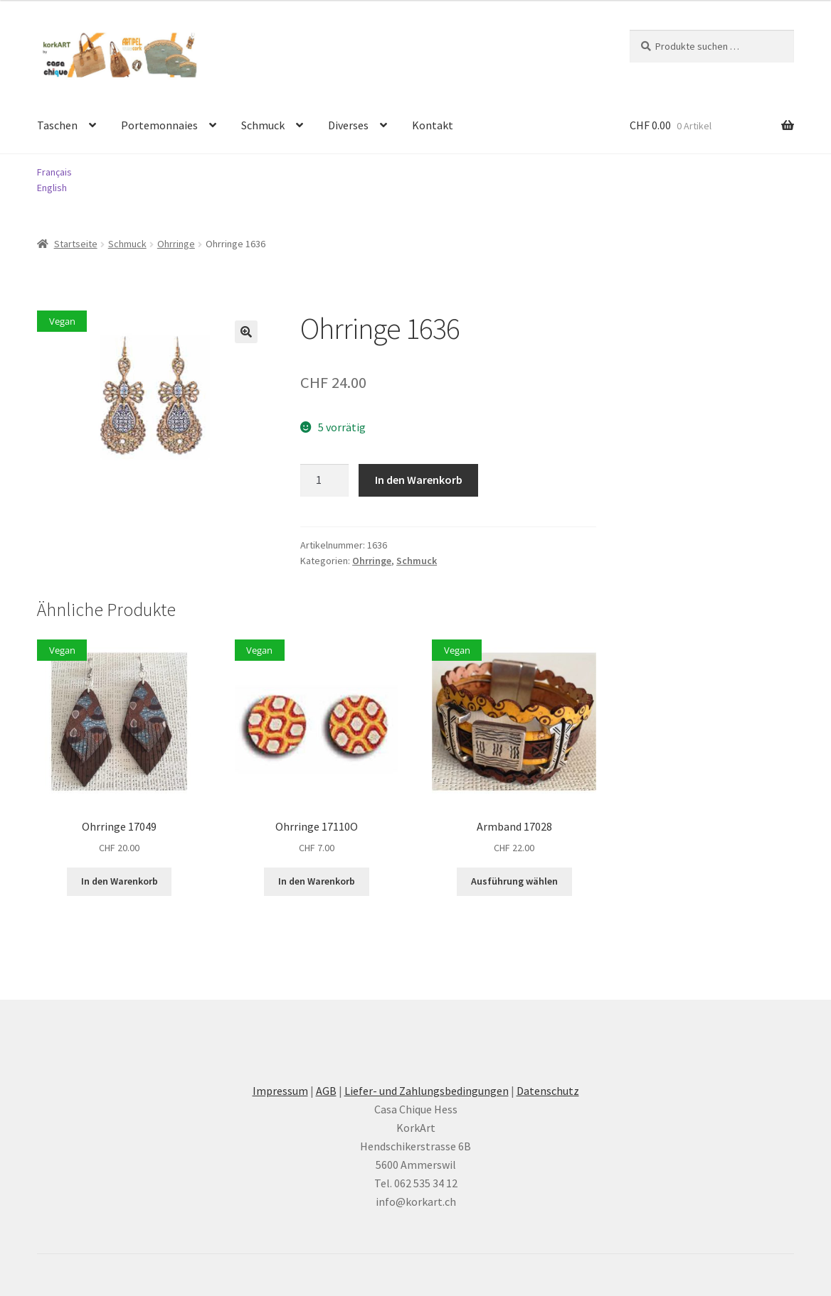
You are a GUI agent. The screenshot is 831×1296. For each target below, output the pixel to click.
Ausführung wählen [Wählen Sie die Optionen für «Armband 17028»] (514, 881)
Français (54, 172)
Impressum (280, 1091)
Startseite (75, 243)
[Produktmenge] (324, 480)
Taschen (57, 125)
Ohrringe (176, 243)
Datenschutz (548, 1091)
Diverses (348, 125)
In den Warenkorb (418, 479)
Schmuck (263, 125)
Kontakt (432, 125)
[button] (246, 331)
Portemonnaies (159, 125)
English (52, 187)
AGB (326, 1091)
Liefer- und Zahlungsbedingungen (426, 1091)
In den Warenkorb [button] (119, 881)
